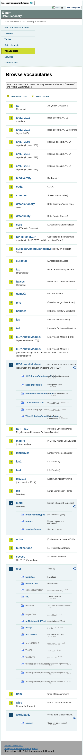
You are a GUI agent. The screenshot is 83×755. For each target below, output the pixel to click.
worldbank (23, 714)
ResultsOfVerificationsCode (35, 393)
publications (24, 548)
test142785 (30, 634)
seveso (20, 556)
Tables (7, 39)
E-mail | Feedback (13, 745)
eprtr (19, 224)
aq (17, 105)
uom (19, 694)
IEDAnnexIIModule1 (28, 336)
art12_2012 (23, 117)
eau (27, 596)
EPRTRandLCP (26, 236)
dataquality (23, 216)
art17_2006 (23, 141)
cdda (19, 186)
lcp (18, 490)
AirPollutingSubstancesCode (35, 376)
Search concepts (42, 96)
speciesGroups (33, 529)
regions (29, 521)
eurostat (21, 260)
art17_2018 (23, 166)
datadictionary (25, 204)
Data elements (11, 45)
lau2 (19, 470)
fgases (20, 281)
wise (19, 702)
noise (19, 539)
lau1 (19, 461)
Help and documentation (16, 27)
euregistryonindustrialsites (31, 248)
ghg (18, 302)
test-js (28, 627)
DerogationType (33, 385)
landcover (22, 452)
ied (18, 328)
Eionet (17, 22)
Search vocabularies (19, 96)
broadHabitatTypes (35, 514)
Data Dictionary (28, 22)
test (18, 568)
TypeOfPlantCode (34, 402)
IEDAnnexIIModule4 (28, 364)
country (29, 723)
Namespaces (11, 62)
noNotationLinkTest (35, 621)
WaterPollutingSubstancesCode (35, 416)
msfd (19, 503)
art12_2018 (23, 129)
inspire (20, 440)
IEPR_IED (22, 428)
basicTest (30, 577)
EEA (18, 3)
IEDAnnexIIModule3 (28, 349)
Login (58, 7)
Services (8, 57)
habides (21, 311)
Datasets (8, 33)
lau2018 (21, 478)
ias (18, 319)
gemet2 (21, 293)
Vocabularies (11, 51)
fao (18, 269)
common (21, 195)
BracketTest (31, 583)
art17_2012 (23, 153)
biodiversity (23, 178)
